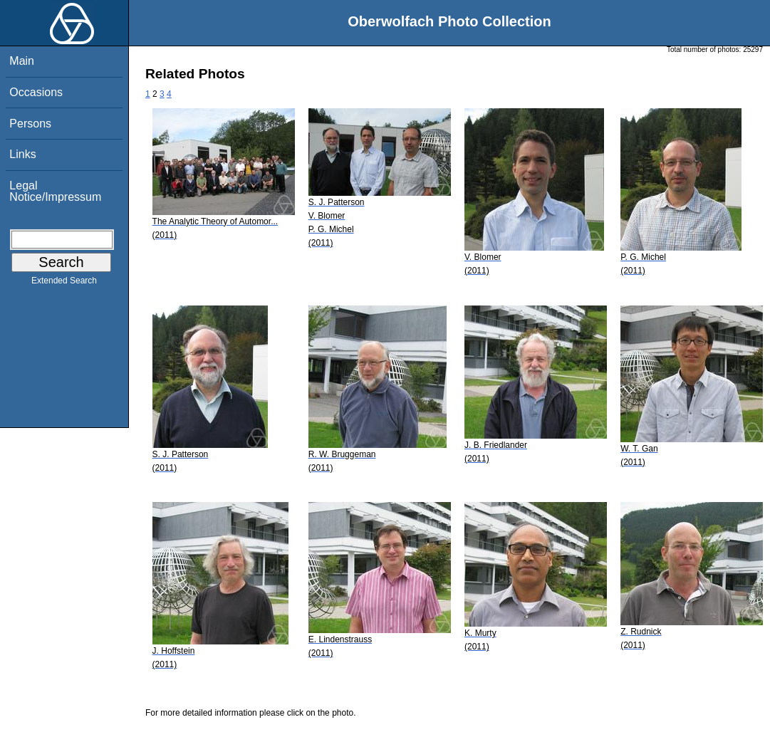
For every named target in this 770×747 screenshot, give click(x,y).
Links (22, 154)
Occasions (36, 92)
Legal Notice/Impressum (55, 191)
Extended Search (64, 283)
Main (21, 61)
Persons (30, 123)
